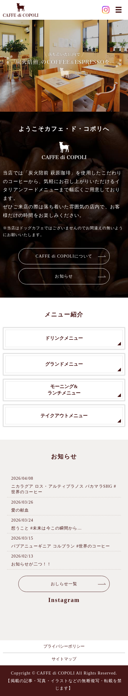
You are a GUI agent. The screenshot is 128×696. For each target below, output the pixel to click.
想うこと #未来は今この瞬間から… (46, 528)
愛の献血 (20, 510)
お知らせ (64, 276)
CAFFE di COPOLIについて (64, 256)
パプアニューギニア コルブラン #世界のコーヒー (60, 546)
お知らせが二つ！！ (31, 564)
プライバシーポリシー (64, 646)
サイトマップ (64, 659)
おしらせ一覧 (64, 584)
